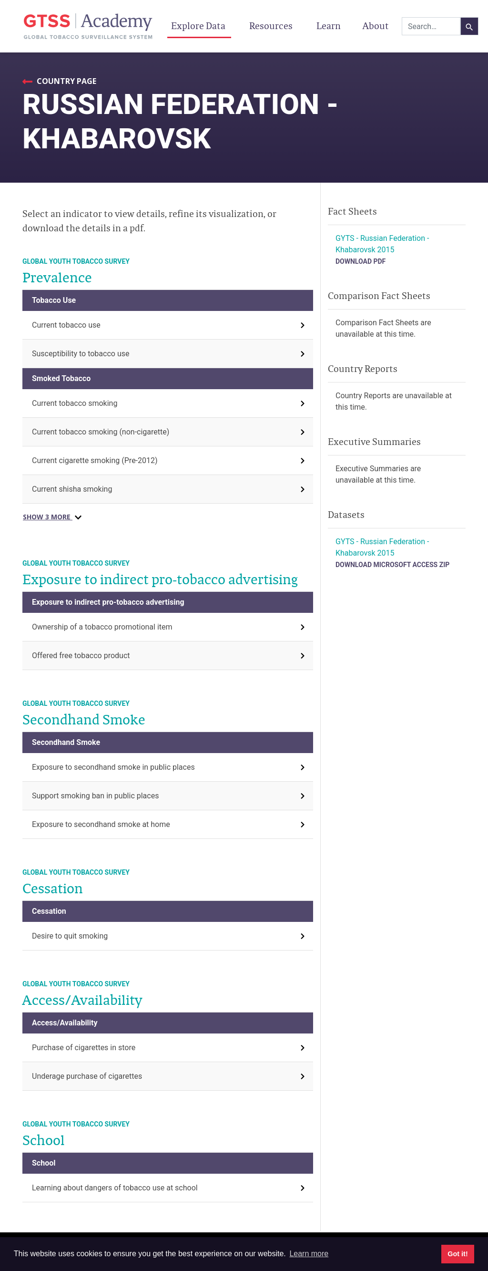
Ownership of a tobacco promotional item (102, 626)
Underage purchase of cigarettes (87, 1076)
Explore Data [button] (199, 25)
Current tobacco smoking (74, 403)
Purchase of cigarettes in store (83, 1047)
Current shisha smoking (72, 489)
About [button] (377, 25)
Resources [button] (272, 25)
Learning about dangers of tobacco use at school (115, 1187)
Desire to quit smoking (70, 935)
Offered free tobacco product (81, 655)
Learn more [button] (308, 1254)
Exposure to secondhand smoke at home (101, 824)
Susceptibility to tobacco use (80, 353)
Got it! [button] (457, 1254)
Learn (328, 25)
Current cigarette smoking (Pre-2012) (95, 460)
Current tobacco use (66, 325)
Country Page (65, 81)
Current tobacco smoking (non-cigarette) (100, 431)
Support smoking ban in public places (95, 795)
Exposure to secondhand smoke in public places (113, 767)
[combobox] (431, 26)
